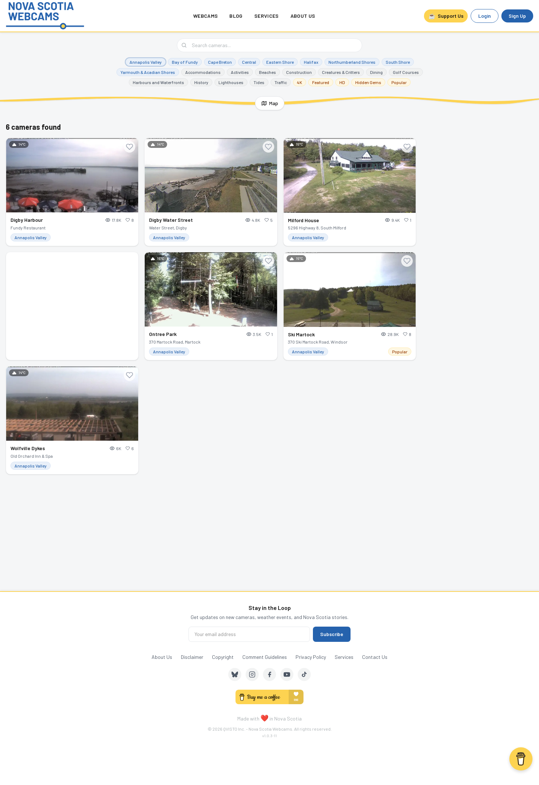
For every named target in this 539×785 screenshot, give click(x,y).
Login (484, 16)
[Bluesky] (234, 674)
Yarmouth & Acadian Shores (147, 72)
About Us (302, 16)
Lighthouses (230, 82)
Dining (376, 72)
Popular (399, 82)
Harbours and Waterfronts (158, 82)
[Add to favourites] (129, 147)
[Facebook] (269, 674)
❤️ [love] (264, 718)
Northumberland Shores (351, 62)
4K (299, 82)
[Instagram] (252, 674)
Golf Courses (406, 72)
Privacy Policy (311, 657)
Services (266, 16)
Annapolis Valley (146, 62)
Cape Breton (220, 62)
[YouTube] (286, 674)
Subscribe (331, 634)
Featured (320, 82)
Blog (235, 16)
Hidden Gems (368, 82)
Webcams (205, 16)
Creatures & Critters (341, 72)
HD (342, 82)
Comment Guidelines (264, 657)
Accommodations (203, 72)
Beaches (267, 72)
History (201, 82)
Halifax (311, 62)
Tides (259, 82)
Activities (240, 72)
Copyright (223, 657)
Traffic (281, 82)
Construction (299, 72)
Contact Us (374, 657)
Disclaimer (192, 657)
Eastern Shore (280, 62)
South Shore (398, 62)
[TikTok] (304, 674)
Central (249, 62)
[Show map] (269, 103)
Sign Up (517, 16)
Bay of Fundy (185, 62)
